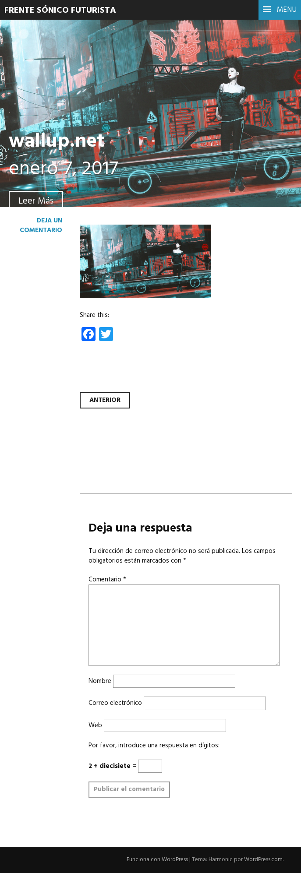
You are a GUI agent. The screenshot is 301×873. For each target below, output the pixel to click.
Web (95, 725)
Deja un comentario (41, 225)
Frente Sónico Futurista (60, 11)
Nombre (100, 681)
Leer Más (35, 201)
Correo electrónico (115, 703)
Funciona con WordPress (157, 859)
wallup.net (57, 142)
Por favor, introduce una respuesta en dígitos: (154, 745)
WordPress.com (263, 859)
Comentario (107, 579)
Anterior (104, 400)
